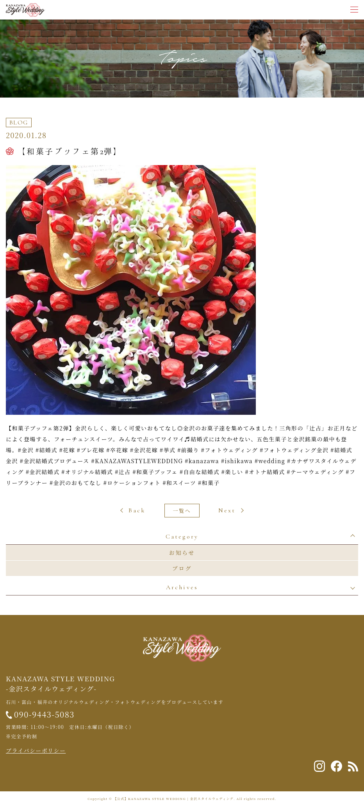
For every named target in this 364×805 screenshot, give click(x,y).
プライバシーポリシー (36, 750)
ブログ (182, 568)
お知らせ (182, 552)
